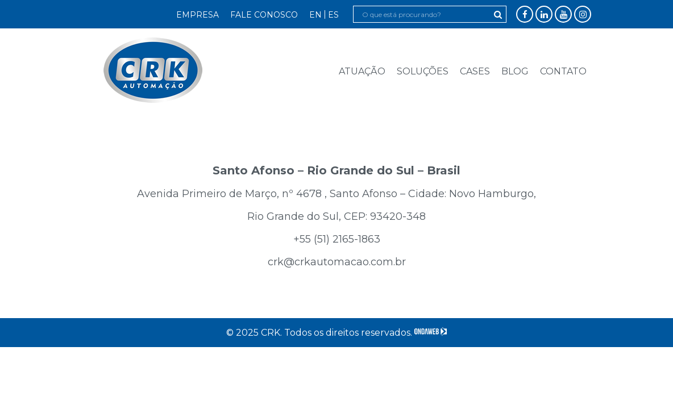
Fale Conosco (264, 15)
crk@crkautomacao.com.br (337, 262)
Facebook (524, 14)
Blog (515, 71)
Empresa (197, 15)
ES (333, 15)
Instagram (583, 14)
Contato (563, 71)
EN (315, 15)
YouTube (563, 14)
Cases (475, 71)
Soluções (422, 71)
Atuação (362, 71)
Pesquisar (498, 14)
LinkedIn (544, 14)
